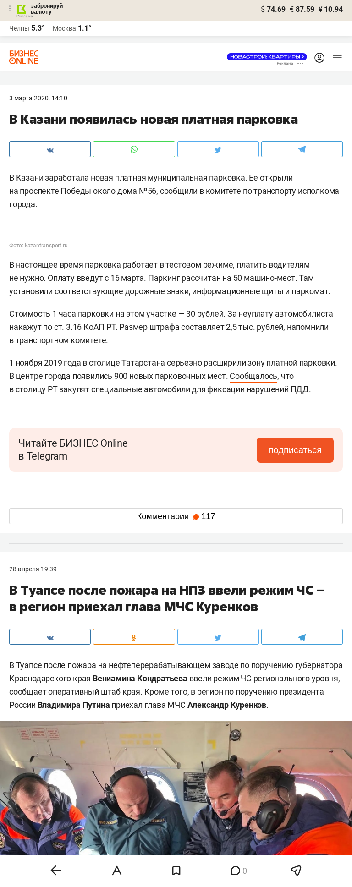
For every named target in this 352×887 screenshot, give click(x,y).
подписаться (295, 450)
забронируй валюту (47, 9)
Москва (64, 28)
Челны (19, 28)
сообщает (27, 691)
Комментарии (176, 516)
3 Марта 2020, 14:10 (38, 98)
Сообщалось (253, 376)
